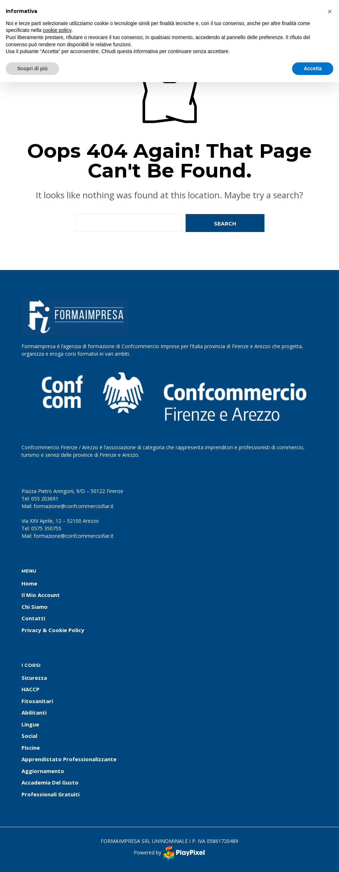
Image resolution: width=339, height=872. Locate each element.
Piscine (31, 747)
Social (29, 735)
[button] (329, 11)
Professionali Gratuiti (51, 794)
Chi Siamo (35, 606)
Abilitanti (34, 712)
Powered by (170, 853)
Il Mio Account (41, 594)
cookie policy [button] (57, 30)
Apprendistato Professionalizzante (69, 759)
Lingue (30, 724)
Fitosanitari (37, 701)
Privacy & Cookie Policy (53, 630)
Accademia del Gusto (50, 782)
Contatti (33, 618)
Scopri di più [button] (32, 68)
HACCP (30, 689)
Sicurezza (34, 677)
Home (29, 583)
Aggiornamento (43, 770)
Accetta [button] (313, 68)
